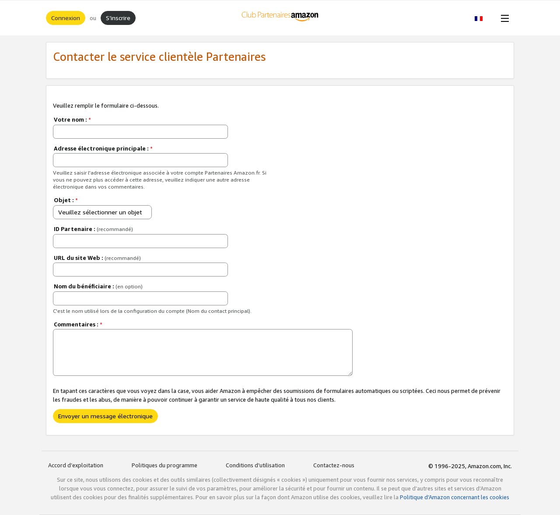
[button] (483, 18)
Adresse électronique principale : (103, 148)
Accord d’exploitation (75, 465)
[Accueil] (280, 18)
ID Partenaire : (93, 228)
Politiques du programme (164, 465)
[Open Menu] (503, 18)
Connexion (65, 17)
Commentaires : (78, 324)
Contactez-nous (333, 465)
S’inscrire (118, 17)
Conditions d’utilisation (255, 465)
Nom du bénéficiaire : (98, 286)
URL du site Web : (97, 257)
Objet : (66, 199)
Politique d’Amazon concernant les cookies (454, 497)
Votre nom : (72, 119)
